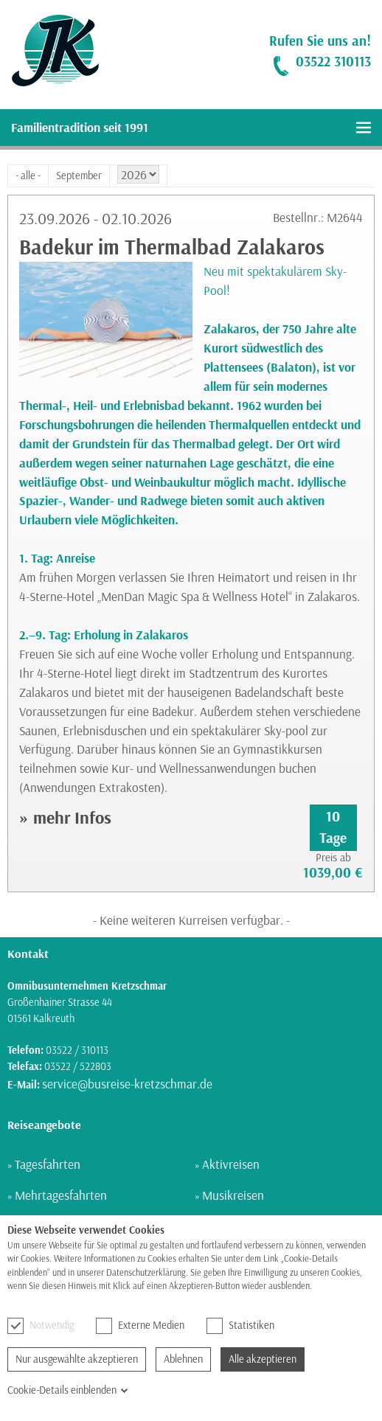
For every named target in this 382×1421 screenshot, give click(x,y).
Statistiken (240, 1326)
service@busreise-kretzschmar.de (127, 1083)
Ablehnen (183, 1359)
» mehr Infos (65, 817)
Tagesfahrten (47, 1164)
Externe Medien (140, 1326)
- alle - (28, 175)
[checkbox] (15, 1326)
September (79, 175)
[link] (50, 51)
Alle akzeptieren (262, 1359)
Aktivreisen (231, 1164)
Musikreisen (233, 1195)
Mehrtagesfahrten (61, 1195)
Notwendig (40, 1326)
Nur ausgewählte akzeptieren (76, 1359)
